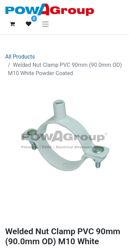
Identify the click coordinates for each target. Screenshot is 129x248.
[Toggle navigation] (45, 24)
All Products (20, 56)
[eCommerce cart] (12, 24)
